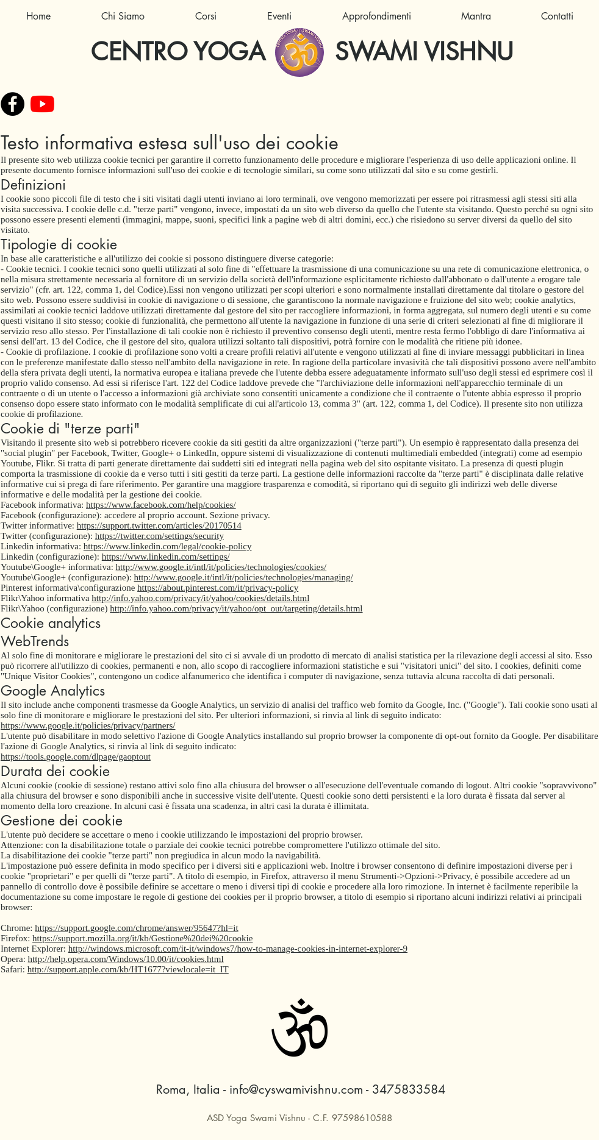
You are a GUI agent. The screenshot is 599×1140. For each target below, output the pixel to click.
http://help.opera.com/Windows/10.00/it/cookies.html (126, 959)
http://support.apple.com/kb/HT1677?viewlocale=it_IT (128, 969)
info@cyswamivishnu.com (296, 1089)
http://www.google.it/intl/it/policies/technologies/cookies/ (221, 567)
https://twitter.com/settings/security (159, 536)
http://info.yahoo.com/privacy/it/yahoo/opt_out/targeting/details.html (236, 608)
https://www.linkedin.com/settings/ (166, 556)
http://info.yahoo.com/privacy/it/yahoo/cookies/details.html (200, 598)
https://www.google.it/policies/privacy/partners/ (88, 725)
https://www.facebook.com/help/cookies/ (161, 505)
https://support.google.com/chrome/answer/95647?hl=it (136, 928)
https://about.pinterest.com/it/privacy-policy (217, 588)
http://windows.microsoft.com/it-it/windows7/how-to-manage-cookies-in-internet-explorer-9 (237, 948)
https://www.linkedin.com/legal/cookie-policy (168, 546)
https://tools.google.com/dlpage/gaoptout (76, 756)
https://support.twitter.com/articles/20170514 (159, 525)
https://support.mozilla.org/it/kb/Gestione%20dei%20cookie (142, 938)
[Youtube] (42, 104)
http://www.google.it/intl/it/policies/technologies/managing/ (243, 577)
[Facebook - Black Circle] (12, 104)
